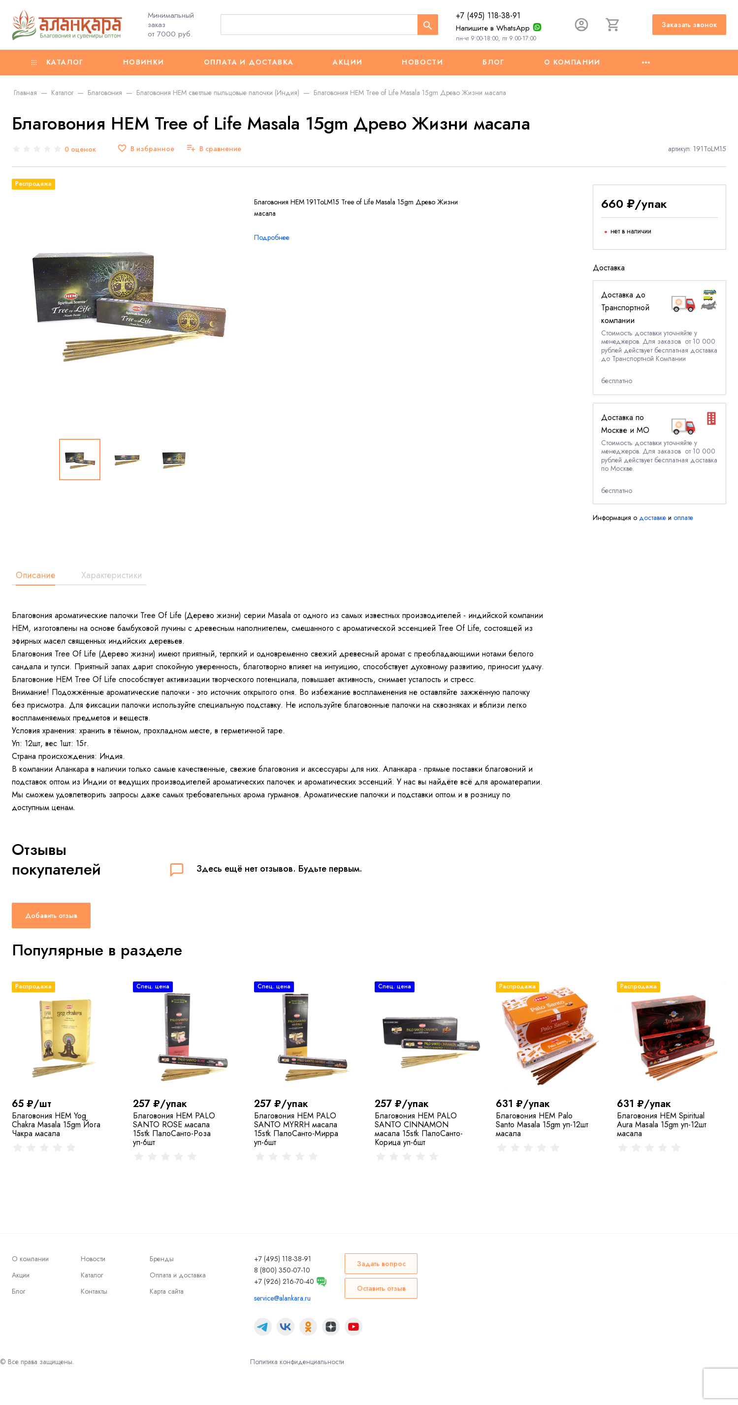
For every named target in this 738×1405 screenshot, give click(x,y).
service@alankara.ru (282, 1298)
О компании (572, 62)
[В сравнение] (213, 149)
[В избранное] (145, 149)
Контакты (94, 1291)
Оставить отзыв (381, 1288)
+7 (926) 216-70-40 (284, 1281)
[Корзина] (613, 25)
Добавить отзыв (51, 915)
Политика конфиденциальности (297, 1362)
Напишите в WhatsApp (493, 28)
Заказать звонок (689, 25)
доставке (652, 518)
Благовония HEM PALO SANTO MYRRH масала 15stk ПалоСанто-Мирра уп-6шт (296, 1129)
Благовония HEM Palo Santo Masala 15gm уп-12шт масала (542, 1124)
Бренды (162, 1259)
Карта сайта (167, 1291)
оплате (683, 518)
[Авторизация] (581, 25)
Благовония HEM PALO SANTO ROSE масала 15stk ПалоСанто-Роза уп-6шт (174, 1129)
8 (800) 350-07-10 (282, 1270)
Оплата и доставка (249, 62)
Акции (347, 62)
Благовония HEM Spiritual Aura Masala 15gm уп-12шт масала (661, 1124)
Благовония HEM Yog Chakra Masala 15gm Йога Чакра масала (56, 1124)
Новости (422, 62)
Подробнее (271, 237)
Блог (493, 62)
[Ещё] (646, 62)
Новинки (143, 62)
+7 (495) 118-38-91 (488, 15)
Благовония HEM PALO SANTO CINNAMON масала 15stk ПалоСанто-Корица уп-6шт (419, 1129)
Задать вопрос (381, 1264)
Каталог (58, 62)
